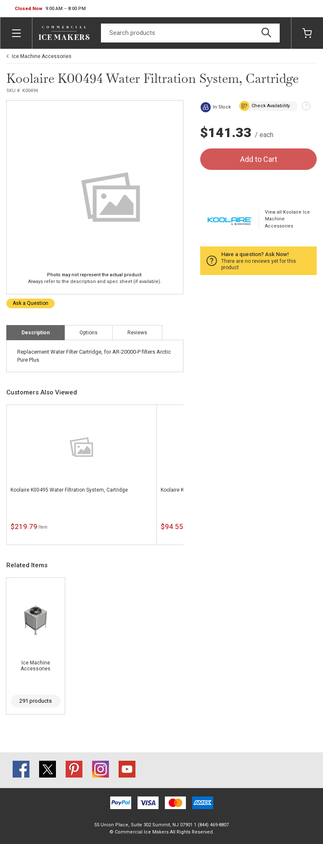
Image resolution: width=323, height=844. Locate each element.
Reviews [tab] (137, 333)
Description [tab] (35, 333)
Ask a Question (30, 303)
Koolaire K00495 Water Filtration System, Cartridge (69, 490)
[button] (50, 8)
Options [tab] (88, 333)
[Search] (190, 33)
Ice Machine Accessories (41, 56)
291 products (35, 701)
